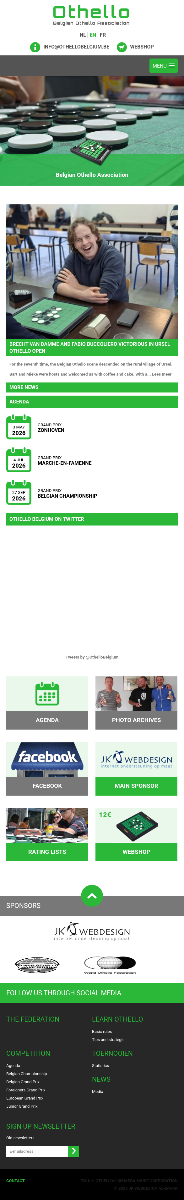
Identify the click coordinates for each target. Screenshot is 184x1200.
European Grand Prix (24, 1098)
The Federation (33, 1019)
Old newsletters (20, 1138)
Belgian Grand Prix (23, 1081)
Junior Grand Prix (22, 1106)
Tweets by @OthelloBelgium (92, 657)
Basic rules (102, 1031)
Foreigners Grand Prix (26, 1090)
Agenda (13, 1065)
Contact (15, 1180)
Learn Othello (117, 1019)
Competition (28, 1053)
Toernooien (112, 1053)
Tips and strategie (108, 1039)
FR (103, 35)
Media (97, 1091)
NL (83, 35)
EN (93, 35)
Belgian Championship (26, 1073)
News (101, 1079)
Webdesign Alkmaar (156, 1188)
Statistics (100, 1065)
